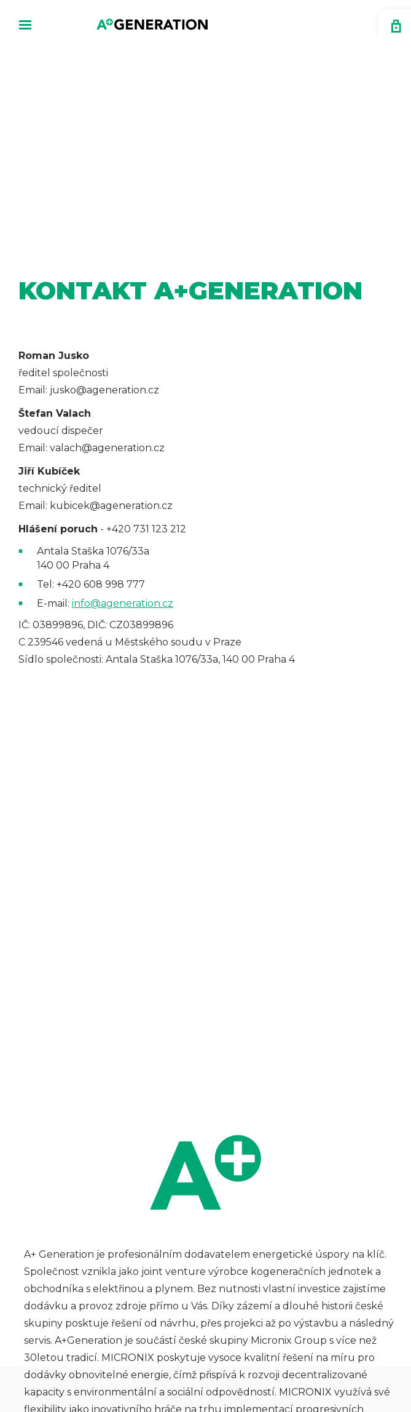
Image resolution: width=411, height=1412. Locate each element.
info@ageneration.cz (122, 603)
